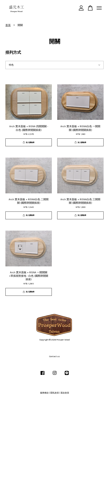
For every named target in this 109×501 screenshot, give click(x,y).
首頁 (8, 25)
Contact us (54, 356)
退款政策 (64, 393)
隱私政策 (54, 393)
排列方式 (13, 52)
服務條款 (44, 393)
